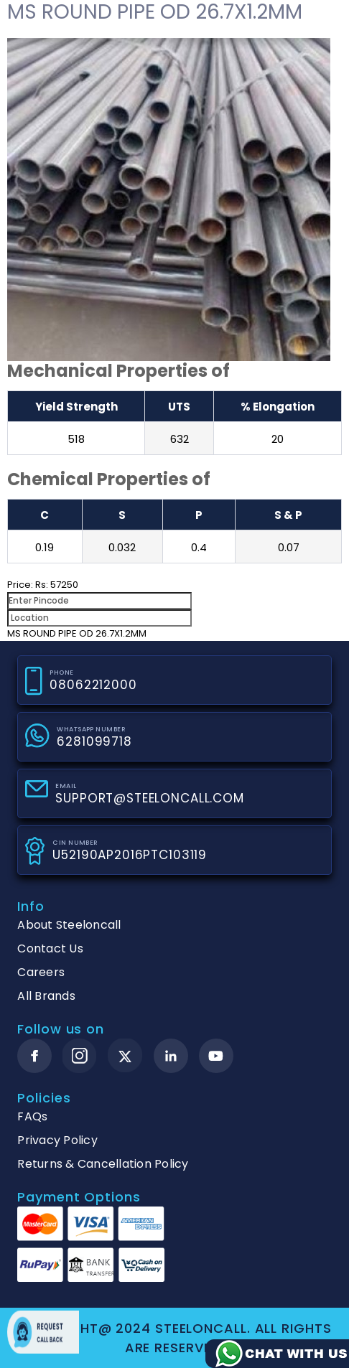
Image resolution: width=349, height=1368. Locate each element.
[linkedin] (171, 1056)
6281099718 (94, 741)
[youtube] (216, 1056)
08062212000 (93, 684)
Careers (41, 972)
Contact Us (50, 948)
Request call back (43, 1332)
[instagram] (79, 1056)
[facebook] (34, 1056)
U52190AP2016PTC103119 (129, 854)
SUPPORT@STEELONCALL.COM (149, 798)
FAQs (32, 1116)
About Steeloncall (69, 925)
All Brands (46, 996)
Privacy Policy (57, 1140)
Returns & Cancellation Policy (102, 1164)
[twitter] (125, 1056)
